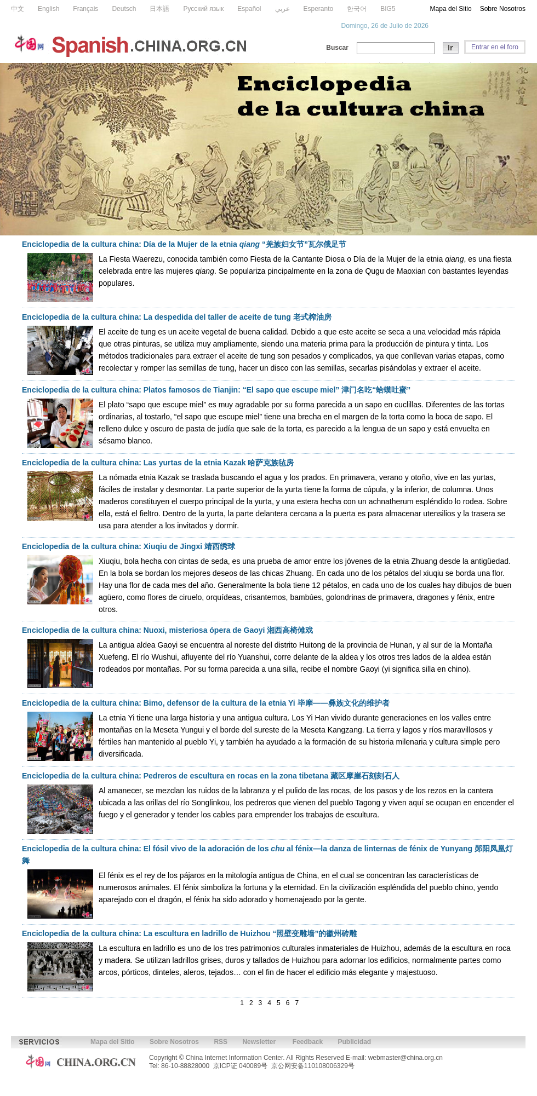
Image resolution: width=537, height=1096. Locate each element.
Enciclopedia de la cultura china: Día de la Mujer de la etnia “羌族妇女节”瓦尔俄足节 (184, 244)
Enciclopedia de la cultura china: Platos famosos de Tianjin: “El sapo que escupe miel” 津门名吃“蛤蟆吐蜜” (216, 389)
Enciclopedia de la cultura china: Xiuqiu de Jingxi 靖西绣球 (128, 546)
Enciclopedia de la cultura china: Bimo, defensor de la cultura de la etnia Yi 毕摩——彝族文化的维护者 (206, 703)
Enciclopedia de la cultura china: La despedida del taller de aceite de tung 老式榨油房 (177, 317)
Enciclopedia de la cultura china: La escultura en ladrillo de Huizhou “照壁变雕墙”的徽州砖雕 (189, 933)
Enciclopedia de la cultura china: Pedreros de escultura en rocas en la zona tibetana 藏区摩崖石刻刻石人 (210, 775)
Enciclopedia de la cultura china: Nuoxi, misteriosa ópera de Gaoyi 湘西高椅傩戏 (167, 630)
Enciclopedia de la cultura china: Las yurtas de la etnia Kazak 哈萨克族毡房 (158, 462)
